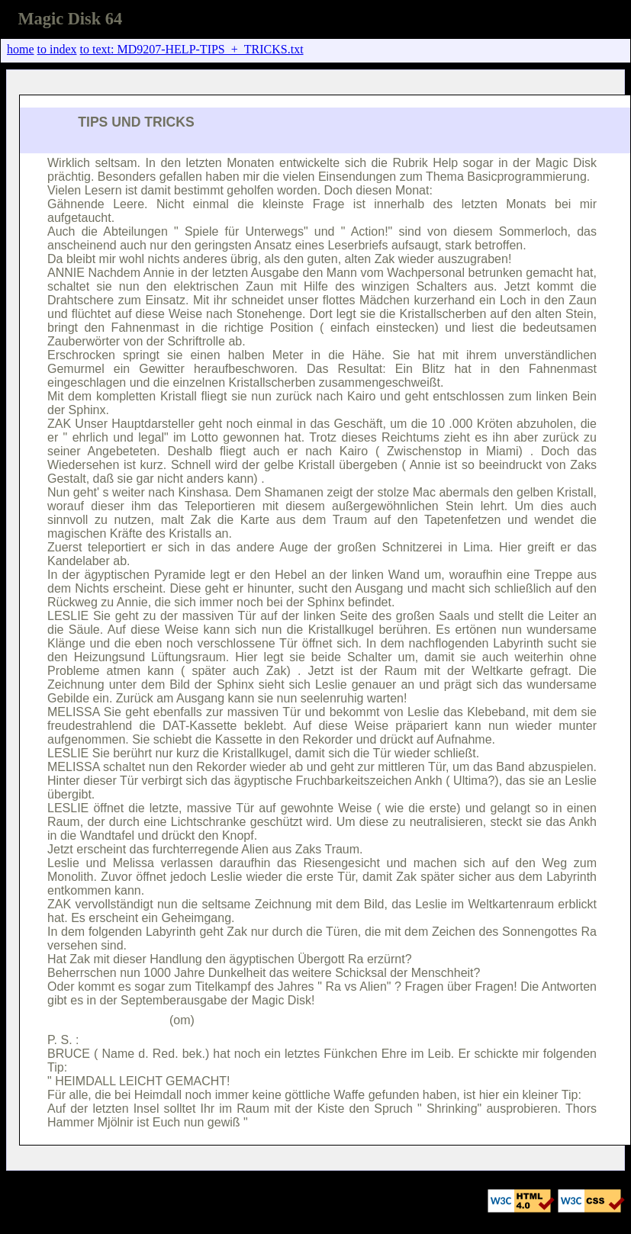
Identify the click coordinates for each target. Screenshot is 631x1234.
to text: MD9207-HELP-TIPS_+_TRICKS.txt (192, 49)
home (20, 49)
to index (57, 49)
